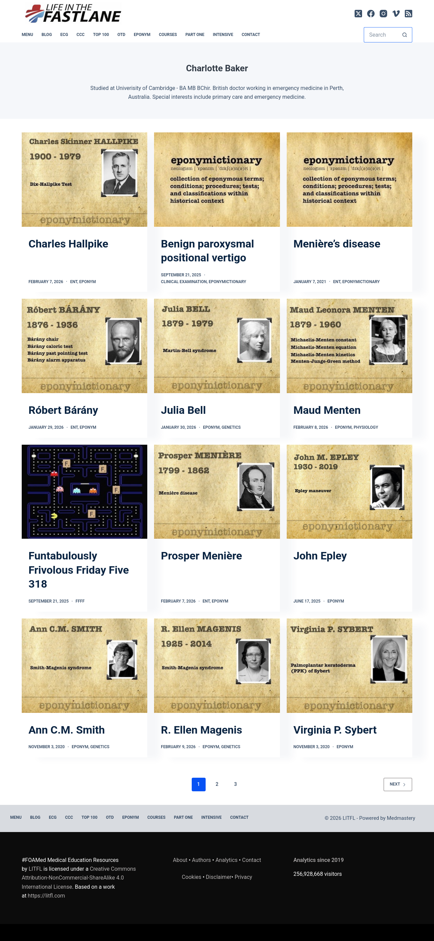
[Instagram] (383, 13)
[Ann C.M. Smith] (84, 666)
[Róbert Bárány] (84, 346)
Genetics (231, 427)
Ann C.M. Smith (67, 729)
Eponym (87, 281)
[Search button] (404, 34)
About (180, 860)
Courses (168, 34)
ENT (73, 281)
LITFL (35, 869)
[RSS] (408, 13)
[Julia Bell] (217, 346)
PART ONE (194, 34)
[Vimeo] (396, 13)
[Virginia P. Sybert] (349, 666)
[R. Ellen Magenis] (217, 666)
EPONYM (142, 34)
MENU (27, 34)
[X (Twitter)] (358, 13)
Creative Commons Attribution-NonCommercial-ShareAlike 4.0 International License (79, 878)
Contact (251, 34)
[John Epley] (349, 492)
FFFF (80, 601)
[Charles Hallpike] (84, 179)
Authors (201, 860)
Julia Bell (183, 410)
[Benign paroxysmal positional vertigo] (217, 179)
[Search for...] (380, 34)
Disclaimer (218, 877)
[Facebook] (371, 13)
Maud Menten (327, 410)
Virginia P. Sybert (335, 729)
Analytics (226, 860)
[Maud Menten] (349, 346)
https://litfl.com (46, 895)
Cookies (192, 877)
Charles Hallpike (68, 243)
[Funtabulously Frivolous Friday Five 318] (84, 492)
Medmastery (401, 818)
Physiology (366, 427)
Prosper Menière (201, 555)
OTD (121, 34)
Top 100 (101, 34)
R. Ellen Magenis (201, 729)
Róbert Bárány (63, 410)
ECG (64, 34)
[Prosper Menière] (217, 492)
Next (398, 784)
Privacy (243, 877)
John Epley (320, 555)
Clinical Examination (184, 281)
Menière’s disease (337, 243)
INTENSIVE (223, 34)
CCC (81, 34)
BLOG (47, 34)
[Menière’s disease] (349, 179)
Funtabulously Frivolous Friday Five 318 (79, 569)
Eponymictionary (227, 281)
